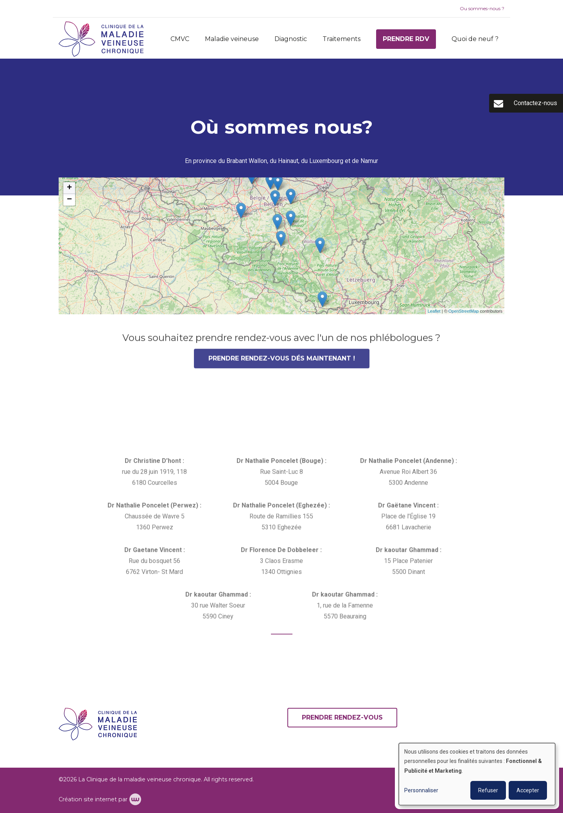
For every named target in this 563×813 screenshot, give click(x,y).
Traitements (341, 39)
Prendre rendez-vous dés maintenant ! (281, 361)
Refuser (488, 790)
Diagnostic (290, 39)
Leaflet (434, 311)
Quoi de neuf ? (475, 39)
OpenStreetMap (463, 311)
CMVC (179, 39)
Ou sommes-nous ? (482, 8)
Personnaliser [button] (421, 790)
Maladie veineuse (232, 39)
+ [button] (69, 188)
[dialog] (477, 774)
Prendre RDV (406, 39)
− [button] (69, 200)
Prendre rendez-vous (342, 717)
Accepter (527, 790)
